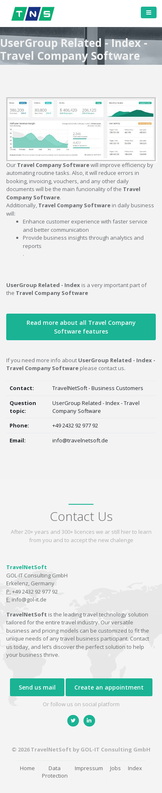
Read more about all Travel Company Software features (81, 327)
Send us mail (37, 687)
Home (27, 768)
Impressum (89, 768)
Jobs (115, 768)
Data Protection (55, 772)
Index (135, 768)
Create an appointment (109, 687)
